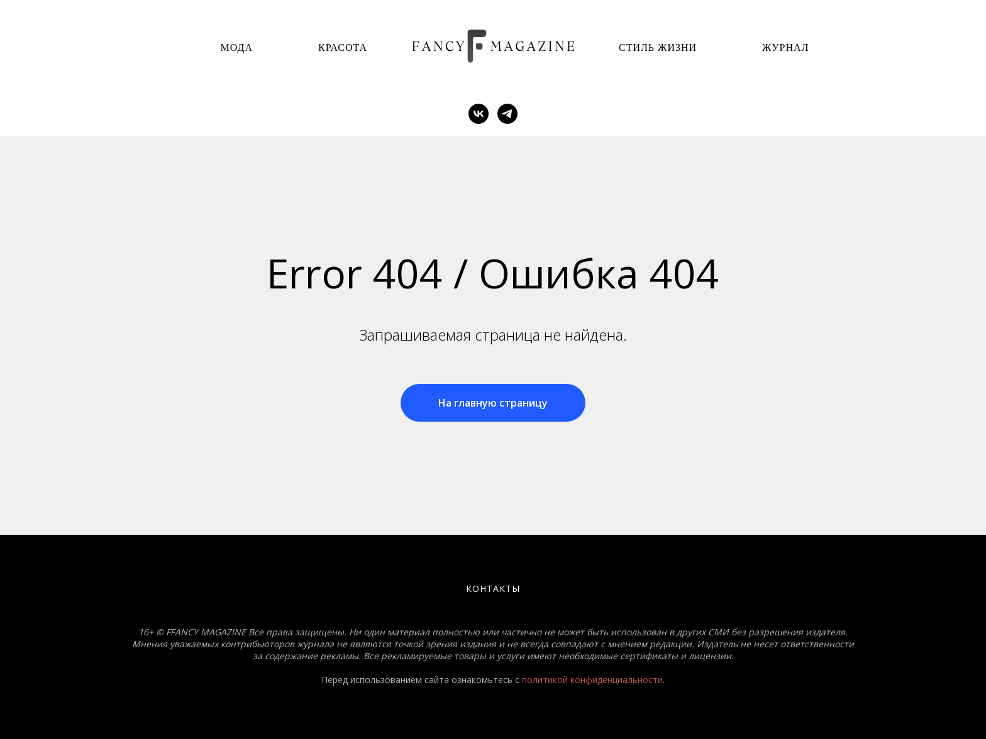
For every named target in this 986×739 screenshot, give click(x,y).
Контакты (493, 588)
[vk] (478, 114)
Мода (237, 47)
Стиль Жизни (658, 47)
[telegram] (507, 114)
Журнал (785, 47)
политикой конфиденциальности (592, 680)
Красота (342, 47)
